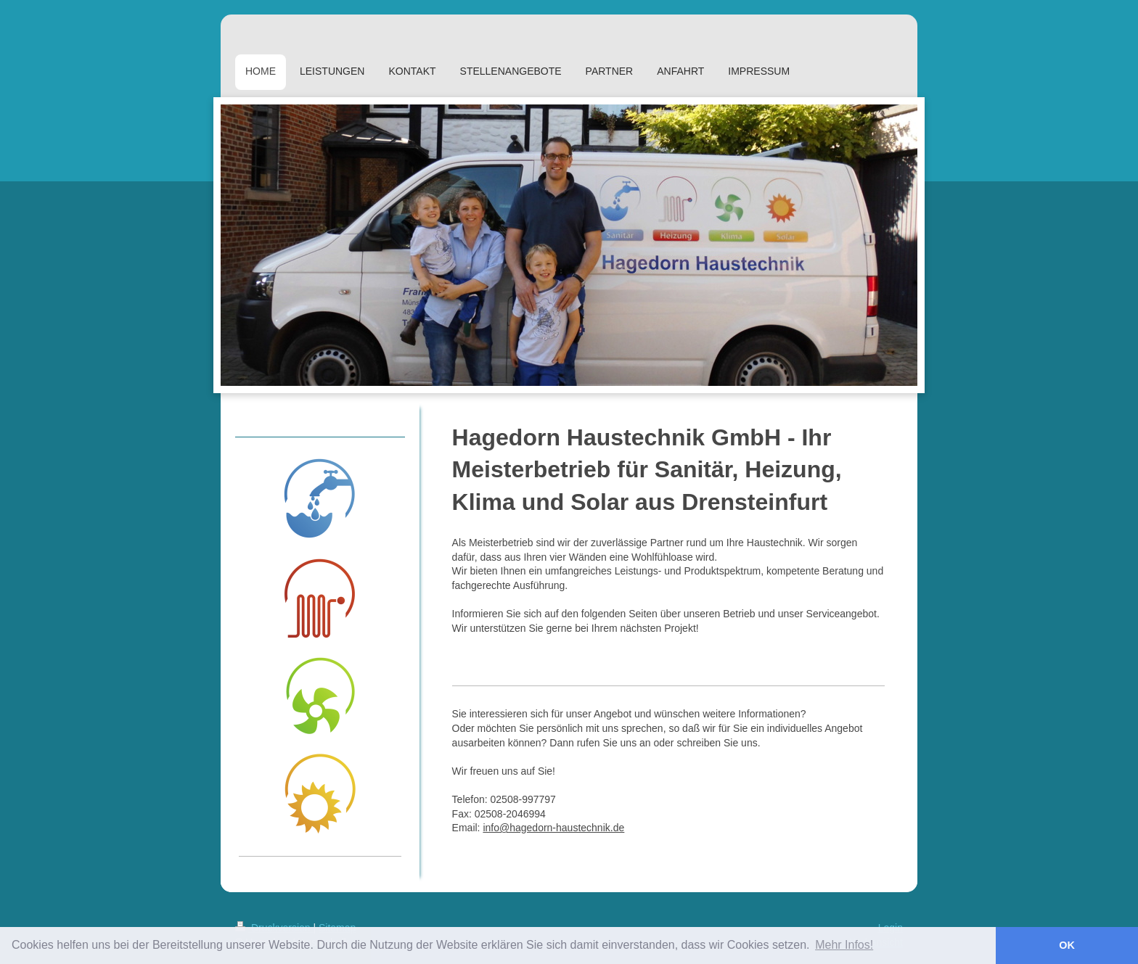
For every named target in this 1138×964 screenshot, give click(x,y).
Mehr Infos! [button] (844, 945)
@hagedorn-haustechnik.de (561, 827)
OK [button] (1067, 945)
